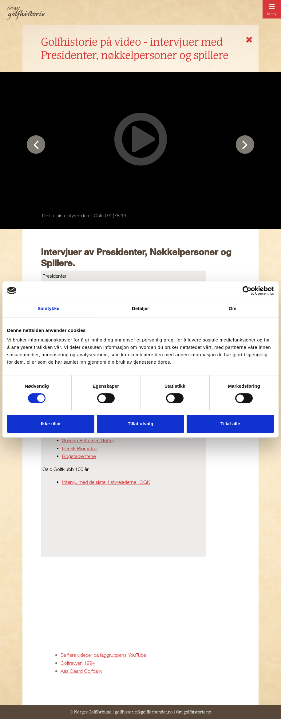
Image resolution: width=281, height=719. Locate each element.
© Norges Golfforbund (91, 711)
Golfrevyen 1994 (78, 663)
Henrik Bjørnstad (79, 448)
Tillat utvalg (140, 423)
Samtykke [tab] (48, 308)
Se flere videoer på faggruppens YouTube (103, 655)
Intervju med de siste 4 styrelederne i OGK (106, 482)
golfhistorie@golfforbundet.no (144, 711)
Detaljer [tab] (140, 308)
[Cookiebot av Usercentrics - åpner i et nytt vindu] (247, 290)
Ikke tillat (51, 423)
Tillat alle (230, 423)
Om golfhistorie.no (193, 711)
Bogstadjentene (79, 456)
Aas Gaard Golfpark (81, 671)
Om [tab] (232, 308)
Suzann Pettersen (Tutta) (88, 440)
